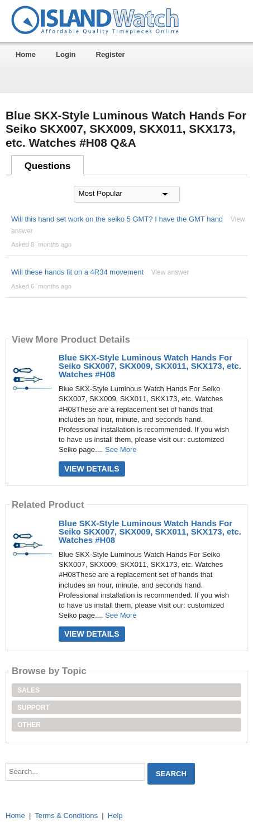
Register (110, 54)
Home (26, 54)
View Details (92, 468)
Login (65, 54)
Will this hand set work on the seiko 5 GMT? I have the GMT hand (117, 219)
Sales (28, 690)
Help (115, 815)
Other (29, 725)
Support (33, 707)
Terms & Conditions (66, 815)
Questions (48, 166)
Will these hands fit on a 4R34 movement (77, 272)
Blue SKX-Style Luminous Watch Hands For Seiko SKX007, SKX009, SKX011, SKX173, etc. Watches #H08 (150, 366)
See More (120, 449)
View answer (170, 272)
